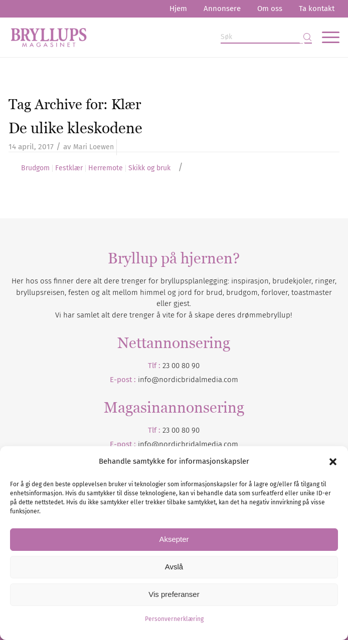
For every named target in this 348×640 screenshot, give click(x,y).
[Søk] (266, 37)
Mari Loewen (93, 147)
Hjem (178, 8)
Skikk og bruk (149, 168)
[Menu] (325, 37)
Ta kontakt (316, 8)
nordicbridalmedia (190, 444)
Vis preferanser (173, 594)
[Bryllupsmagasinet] (141, 37)
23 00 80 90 (181, 365)
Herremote (105, 168)
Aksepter (174, 539)
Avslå (174, 566)
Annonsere (222, 8)
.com (230, 444)
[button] (333, 462)
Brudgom (35, 168)
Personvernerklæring (174, 618)
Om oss (269, 8)
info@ (148, 444)
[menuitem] (178, 9)
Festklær (69, 168)
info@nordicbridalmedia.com (188, 379)
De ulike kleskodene (75, 128)
